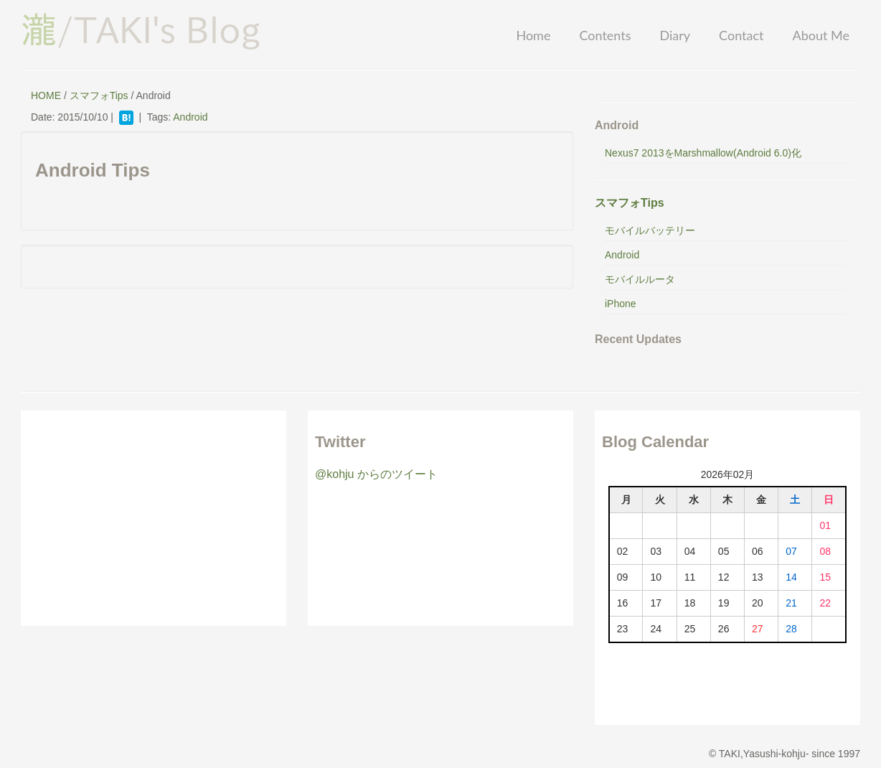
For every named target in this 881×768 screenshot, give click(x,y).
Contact (741, 35)
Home (533, 35)
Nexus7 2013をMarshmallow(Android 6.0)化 (703, 153)
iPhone (620, 303)
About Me (821, 35)
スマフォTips (99, 95)
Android (190, 117)
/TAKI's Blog (140, 29)
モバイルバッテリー (650, 230)
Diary (674, 35)
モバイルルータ (640, 279)
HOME (46, 95)
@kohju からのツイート (376, 474)
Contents (605, 35)
